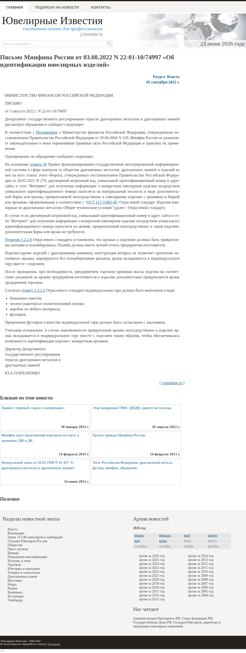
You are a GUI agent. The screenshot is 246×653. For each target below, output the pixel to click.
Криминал (15, 592)
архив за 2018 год (152, 587)
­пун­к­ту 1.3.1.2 (33, 290)
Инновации (16, 533)
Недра (12, 584)
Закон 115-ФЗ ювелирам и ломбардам (35, 537)
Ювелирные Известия (52, 21)
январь (139, 535)
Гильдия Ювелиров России (27, 541)
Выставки (15, 580)
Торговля (14, 565)
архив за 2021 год (152, 575)
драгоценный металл (155, 462)
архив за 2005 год (201, 591)
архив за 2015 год (152, 599)
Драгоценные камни (22, 576)
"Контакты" (54, 643)
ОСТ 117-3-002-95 (102, 202)
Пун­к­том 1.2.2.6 (18, 240)
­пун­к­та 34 (38, 164)
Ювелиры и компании (24, 569)
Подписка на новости (57, 7)
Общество (15, 545)
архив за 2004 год (201, 595)
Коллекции (16, 596)
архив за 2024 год (152, 564)
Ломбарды (15, 600)
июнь (163, 541)
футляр (98, 468)
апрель (212, 535)
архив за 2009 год (201, 575)
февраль (165, 535)
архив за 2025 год (152, 560)
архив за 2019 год (152, 583)
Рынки (12, 588)
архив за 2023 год (152, 568)
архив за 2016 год (152, 595)
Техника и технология (24, 572)
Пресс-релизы (18, 549)
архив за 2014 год (201, 556)
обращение (128, 468)
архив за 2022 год (152, 571)
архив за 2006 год (201, 587)
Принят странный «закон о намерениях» (33, 408)
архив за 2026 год (152, 556)
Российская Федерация (120, 462)
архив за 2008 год (201, 579)
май (136, 541)
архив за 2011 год (200, 568)
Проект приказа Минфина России (118, 435)
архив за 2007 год (201, 583)
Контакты (100, 7)
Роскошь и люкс (19, 561)
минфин (111, 468)
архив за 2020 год (152, 579)
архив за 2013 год (201, 560)
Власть (13, 529)
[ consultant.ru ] (171, 383)
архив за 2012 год (201, 564)
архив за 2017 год (152, 591)
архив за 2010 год (201, 571)
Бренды (13, 553)
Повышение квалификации (27, 557)
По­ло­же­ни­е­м (46, 132)
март (187, 535)
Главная (14, 7)
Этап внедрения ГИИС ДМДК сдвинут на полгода (131, 408)
